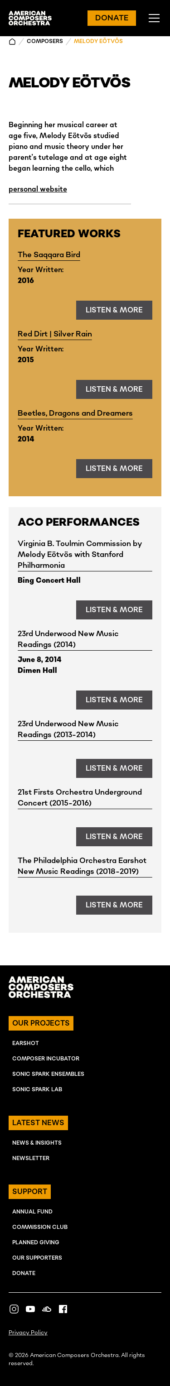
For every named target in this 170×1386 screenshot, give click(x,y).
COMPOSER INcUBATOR (45, 1059)
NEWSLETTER (30, 1158)
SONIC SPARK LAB (37, 1089)
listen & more (114, 310)
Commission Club (40, 1227)
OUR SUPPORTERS (37, 1258)
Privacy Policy (28, 1333)
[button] (152, 18)
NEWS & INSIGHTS (37, 1143)
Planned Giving (35, 1243)
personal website (38, 189)
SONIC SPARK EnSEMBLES (48, 1074)
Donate (23, 1273)
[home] (30, 18)
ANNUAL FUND (32, 1212)
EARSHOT (25, 1043)
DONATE (111, 18)
